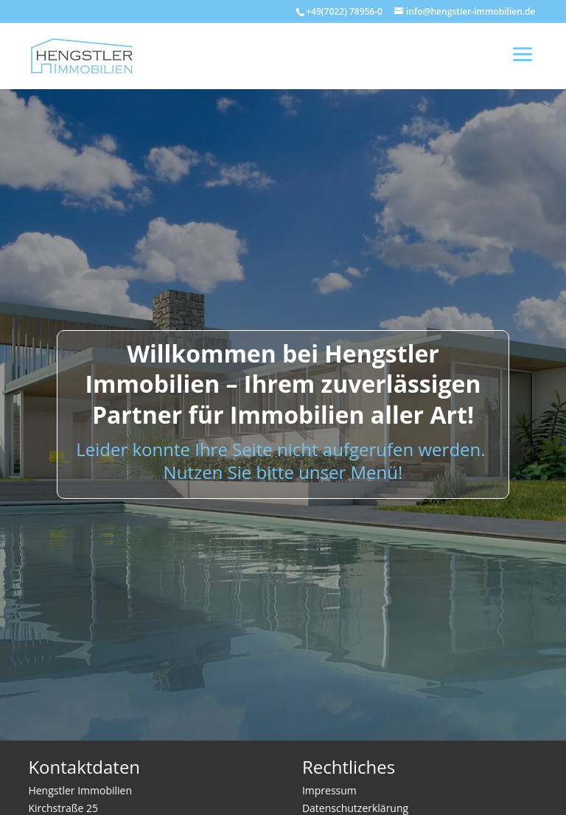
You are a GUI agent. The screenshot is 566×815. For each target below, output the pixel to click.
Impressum (329, 790)
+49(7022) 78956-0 (344, 11)
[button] (32, 782)
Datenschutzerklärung (355, 808)
